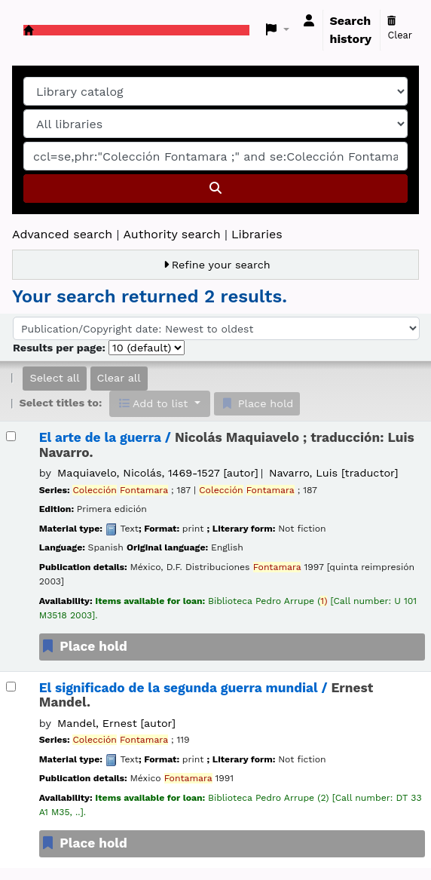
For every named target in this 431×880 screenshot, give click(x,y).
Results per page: (61, 348)
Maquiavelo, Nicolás (157, 473)
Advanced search (62, 234)
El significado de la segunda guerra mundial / (206, 695)
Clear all (119, 378)
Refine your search (221, 265)
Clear (399, 29)
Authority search (171, 234)
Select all (54, 378)
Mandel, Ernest (116, 723)
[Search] (215, 188)
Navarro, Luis (333, 473)
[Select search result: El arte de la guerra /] (11, 436)
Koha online (28, 30)
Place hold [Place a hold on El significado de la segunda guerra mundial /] (83, 843)
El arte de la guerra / (226, 445)
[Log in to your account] (308, 21)
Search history (351, 30)
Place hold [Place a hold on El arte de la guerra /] (83, 646)
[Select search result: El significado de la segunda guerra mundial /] (11, 686)
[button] (277, 30)
